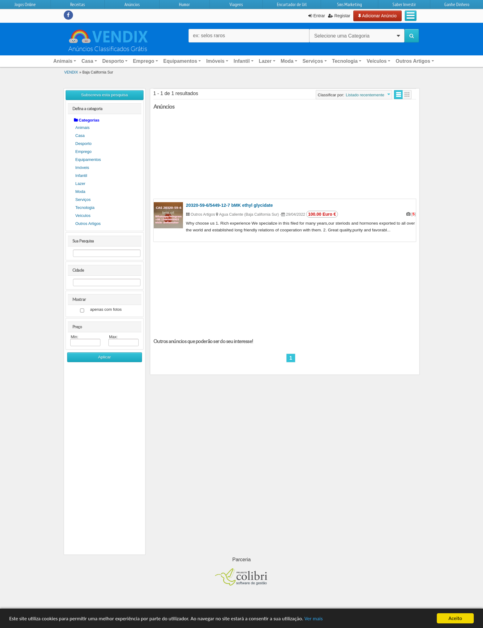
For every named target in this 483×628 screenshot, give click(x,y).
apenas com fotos (106, 309)
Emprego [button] (143, 61)
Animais (82, 127)
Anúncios (132, 4)
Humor (184, 4)
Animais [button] (62, 61)
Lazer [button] (265, 61)
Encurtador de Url (291, 4)
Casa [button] (87, 61)
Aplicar (104, 357)
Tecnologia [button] (345, 61)
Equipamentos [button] (180, 61)
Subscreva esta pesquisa (104, 95)
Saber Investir (404, 4)
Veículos (83, 215)
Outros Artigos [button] (413, 61)
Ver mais (313, 618)
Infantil (81, 175)
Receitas (77, 4)
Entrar (316, 15)
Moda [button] (287, 61)
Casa (80, 135)
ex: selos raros (209, 35)
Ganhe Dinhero (456, 4)
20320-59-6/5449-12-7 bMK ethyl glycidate (229, 205)
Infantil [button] (241, 61)
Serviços (83, 199)
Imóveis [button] (215, 61)
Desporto (83, 143)
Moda (80, 191)
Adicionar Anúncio (377, 15)
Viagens (236, 4)
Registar (339, 15)
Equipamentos (88, 159)
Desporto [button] (113, 61)
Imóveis (82, 167)
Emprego (83, 151)
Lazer (80, 183)
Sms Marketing (349, 4)
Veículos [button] (377, 61)
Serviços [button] (312, 61)
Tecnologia (85, 207)
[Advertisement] (105, 460)
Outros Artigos (88, 223)
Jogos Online (25, 4)
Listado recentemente (365, 95)
